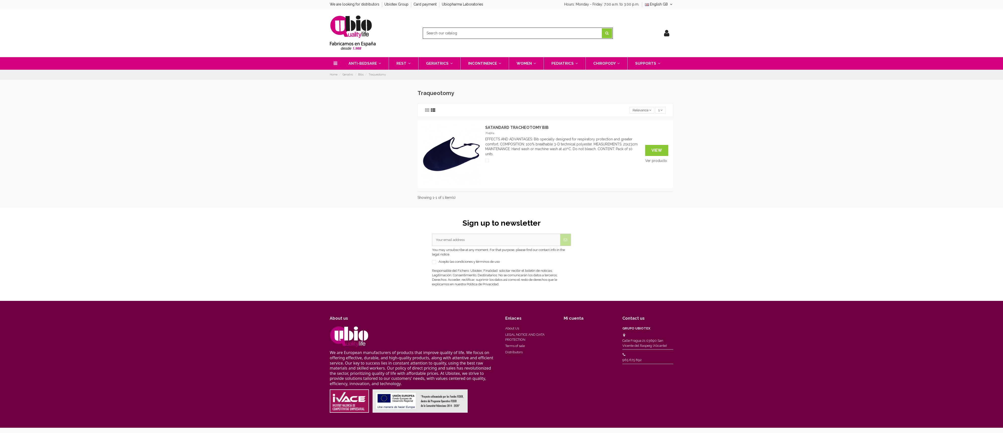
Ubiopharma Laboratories (462, 4)
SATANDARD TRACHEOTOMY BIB (517, 127)
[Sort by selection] (641, 110)
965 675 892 (632, 361)
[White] (487, 160)
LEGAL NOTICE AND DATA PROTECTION (525, 337)
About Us (512, 329)
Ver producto (656, 161)
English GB (659, 4)
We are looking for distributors (355, 4)
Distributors (514, 353)
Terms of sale (515, 347)
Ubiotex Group (396, 4)
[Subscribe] (565, 240)
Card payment (425, 4)
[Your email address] (496, 240)
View (656, 150)
